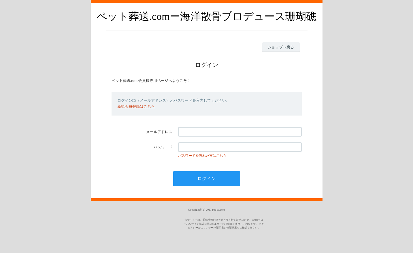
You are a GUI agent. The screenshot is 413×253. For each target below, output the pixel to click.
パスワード (163, 147)
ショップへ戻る (281, 47)
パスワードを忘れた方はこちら (202, 156)
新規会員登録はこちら (136, 106)
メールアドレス (159, 132)
